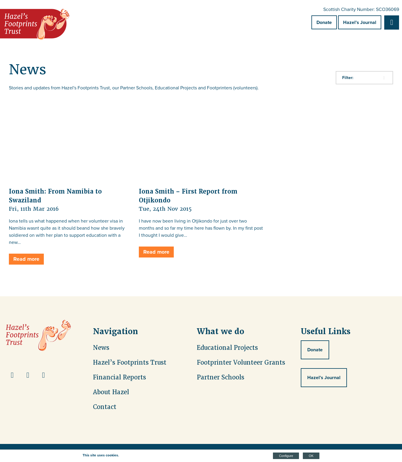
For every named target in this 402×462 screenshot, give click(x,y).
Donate (324, 22)
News (101, 348)
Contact (104, 407)
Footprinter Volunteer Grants (241, 362)
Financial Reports (119, 377)
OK (311, 456)
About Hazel (111, 392)
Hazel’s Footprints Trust (129, 362)
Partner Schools (220, 377)
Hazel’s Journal (359, 22)
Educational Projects (227, 348)
